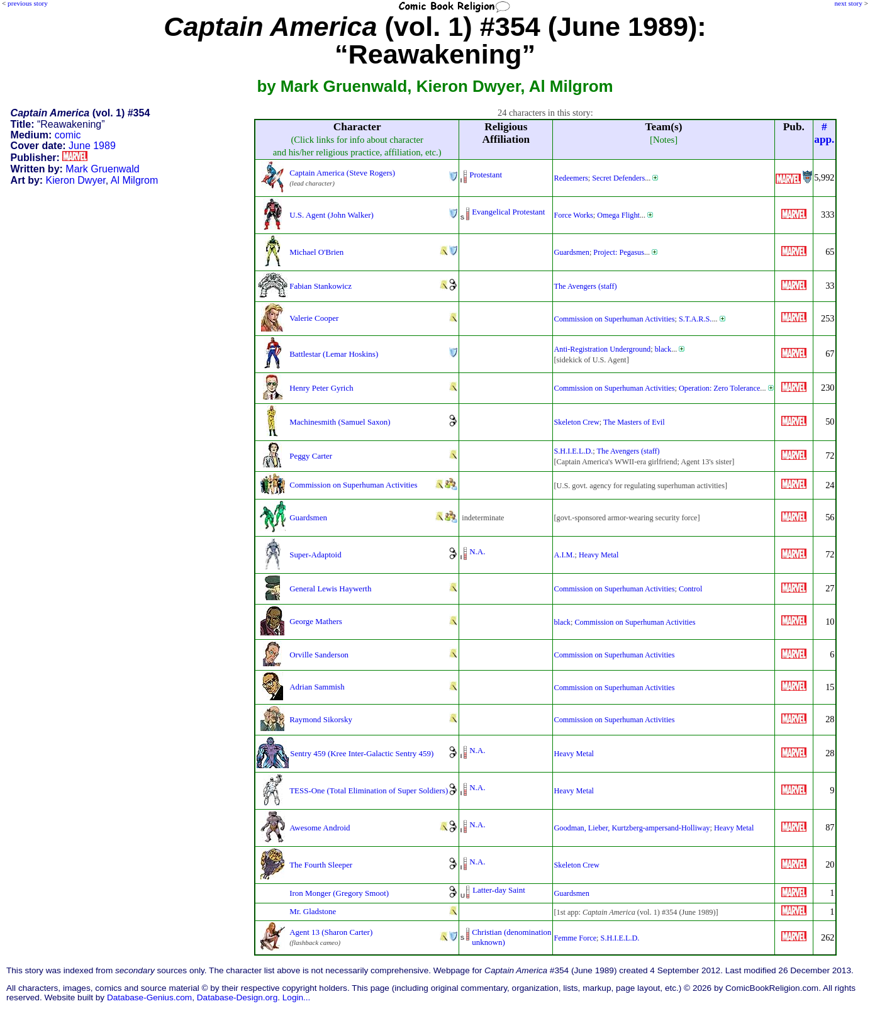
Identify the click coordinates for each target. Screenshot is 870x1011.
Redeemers (571, 178)
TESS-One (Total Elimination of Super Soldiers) (368, 790)
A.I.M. (564, 554)
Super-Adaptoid (315, 554)
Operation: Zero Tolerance (719, 388)
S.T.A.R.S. (695, 319)
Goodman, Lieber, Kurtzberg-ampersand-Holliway (632, 828)
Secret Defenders (618, 178)
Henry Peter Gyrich (321, 388)
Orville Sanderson (319, 654)
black (663, 349)
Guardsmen (571, 252)
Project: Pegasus (618, 252)
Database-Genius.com (149, 997)
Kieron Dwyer (76, 180)
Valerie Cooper (313, 318)
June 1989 (92, 145)
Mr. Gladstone (312, 911)
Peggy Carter (310, 456)
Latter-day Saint (498, 890)
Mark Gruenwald (102, 169)
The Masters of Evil (634, 422)
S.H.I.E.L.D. (573, 451)
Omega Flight (618, 215)
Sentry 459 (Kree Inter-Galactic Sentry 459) (361, 753)
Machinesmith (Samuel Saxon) (339, 422)
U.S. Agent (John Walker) (331, 215)
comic (68, 135)
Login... (296, 997)
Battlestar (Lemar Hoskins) (333, 354)
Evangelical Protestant (508, 211)
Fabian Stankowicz (320, 286)
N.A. (477, 551)
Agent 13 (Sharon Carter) (330, 932)
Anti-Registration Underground (602, 349)
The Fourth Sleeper (320, 864)
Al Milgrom (135, 180)
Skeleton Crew (576, 422)
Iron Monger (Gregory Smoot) (339, 893)
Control (690, 588)
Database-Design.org (237, 997)
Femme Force (575, 938)
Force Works (573, 215)
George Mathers (315, 621)
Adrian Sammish (316, 686)
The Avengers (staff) (585, 286)
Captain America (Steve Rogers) (342, 172)
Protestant (485, 174)
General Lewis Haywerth (330, 588)
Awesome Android (319, 827)
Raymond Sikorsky (320, 719)
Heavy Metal (599, 554)
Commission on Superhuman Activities (614, 319)
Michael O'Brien (316, 252)
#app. (824, 133)
